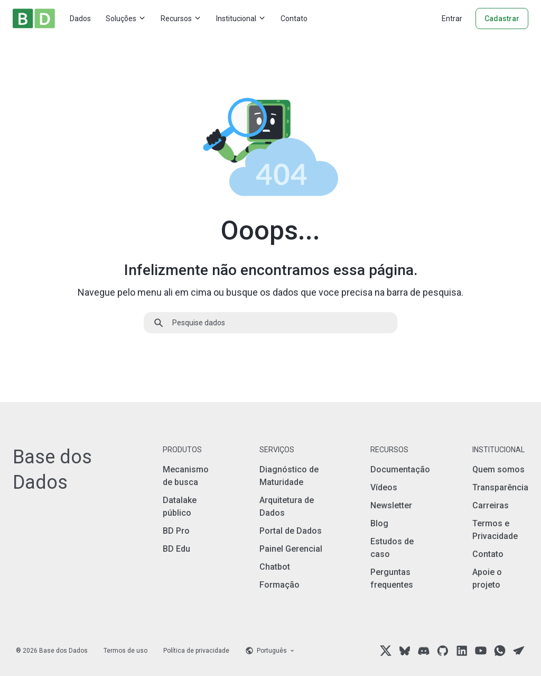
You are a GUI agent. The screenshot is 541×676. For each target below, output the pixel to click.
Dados (80, 18)
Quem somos (498, 469)
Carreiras (490, 505)
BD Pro (176, 531)
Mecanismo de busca (186, 475)
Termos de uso (125, 650)
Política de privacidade (196, 650)
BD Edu (176, 549)
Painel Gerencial (290, 549)
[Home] (34, 18)
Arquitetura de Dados (286, 506)
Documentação (400, 469)
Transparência (500, 487)
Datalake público (180, 506)
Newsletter (391, 505)
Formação (279, 585)
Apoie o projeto (487, 578)
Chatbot (274, 567)
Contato (294, 18)
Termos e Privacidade (495, 529)
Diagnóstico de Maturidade (289, 475)
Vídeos (383, 487)
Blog (379, 523)
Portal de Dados (290, 531)
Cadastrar (501, 18)
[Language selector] (270, 650)
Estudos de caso (392, 547)
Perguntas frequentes (391, 578)
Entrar (452, 18)
